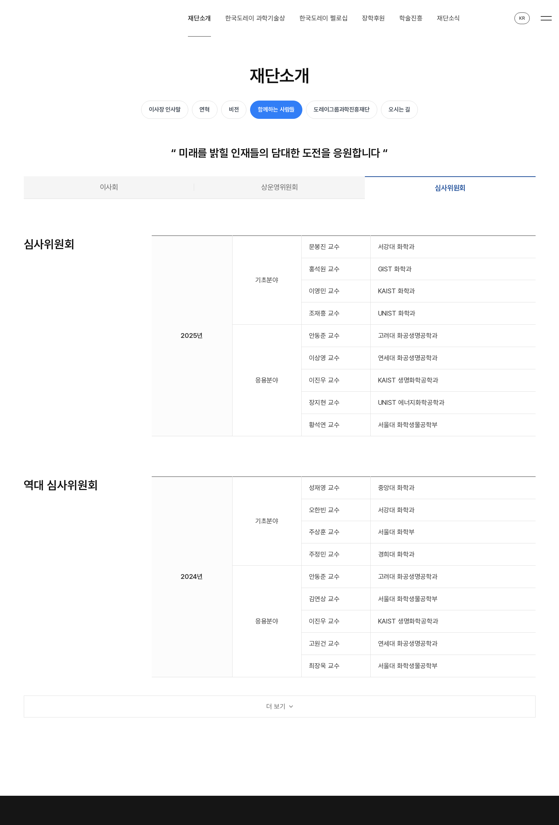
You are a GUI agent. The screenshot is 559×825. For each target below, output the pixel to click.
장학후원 (373, 18)
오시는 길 (399, 109)
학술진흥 (410, 18)
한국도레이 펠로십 (323, 18)
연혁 (205, 109)
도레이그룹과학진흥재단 (342, 109)
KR (522, 18)
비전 (234, 109)
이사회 (109, 187)
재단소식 (448, 18)
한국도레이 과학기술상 (255, 18)
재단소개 (199, 18)
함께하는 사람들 (276, 109)
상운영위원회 (279, 187)
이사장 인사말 (165, 109)
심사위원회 (450, 188)
